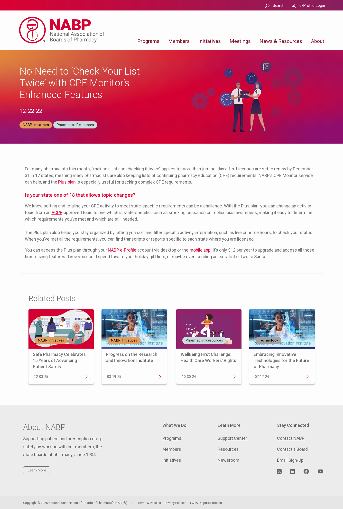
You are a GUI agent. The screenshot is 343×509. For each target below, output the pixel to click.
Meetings (240, 41)
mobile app (200, 250)
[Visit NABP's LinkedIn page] (292, 472)
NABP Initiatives (36, 125)
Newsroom (228, 460)
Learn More (37, 470)
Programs (148, 41)
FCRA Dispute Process (206, 503)
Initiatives (209, 41)
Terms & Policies (149, 503)
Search (278, 5)
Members (179, 41)
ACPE (57, 212)
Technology (268, 340)
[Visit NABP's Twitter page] (279, 472)
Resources (228, 449)
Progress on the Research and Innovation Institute (157, 377)
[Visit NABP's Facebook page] (306, 472)
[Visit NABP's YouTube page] (320, 472)
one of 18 (64, 195)
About (317, 41)
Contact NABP (291, 438)
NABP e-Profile (122, 250)
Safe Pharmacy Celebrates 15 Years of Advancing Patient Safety (59, 360)
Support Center (232, 438)
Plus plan (67, 182)
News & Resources (281, 41)
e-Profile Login (312, 5)
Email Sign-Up (290, 460)
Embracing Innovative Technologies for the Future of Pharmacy (281, 360)
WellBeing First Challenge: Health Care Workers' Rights (232, 377)
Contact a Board (292, 449)
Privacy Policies (175, 503)
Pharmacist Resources (75, 125)
